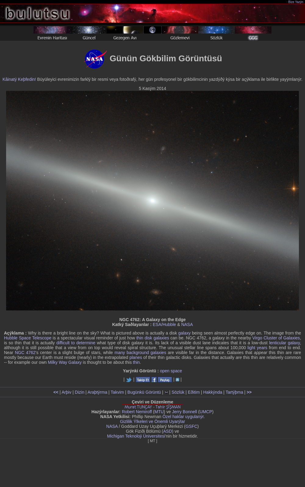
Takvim (117, 392)
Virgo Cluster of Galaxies (276, 337)
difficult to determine (75, 342)
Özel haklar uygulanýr (183, 416)
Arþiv (66, 392)
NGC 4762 (25, 352)
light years (257, 347)
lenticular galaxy (284, 342)
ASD (167, 431)
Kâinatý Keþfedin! (19, 79)
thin (139, 337)
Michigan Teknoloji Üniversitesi (136, 436)
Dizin (79, 392)
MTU (159, 411)
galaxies (161, 337)
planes (135, 357)
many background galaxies (140, 352)
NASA (187, 324)
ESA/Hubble (164, 324)
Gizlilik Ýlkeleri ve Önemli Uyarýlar (152, 421)
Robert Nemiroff (137, 411)
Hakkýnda (212, 392)
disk (148, 337)
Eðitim (194, 392)
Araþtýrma (97, 392)
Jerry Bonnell (184, 411)
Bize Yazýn (296, 2)
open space (171, 370)
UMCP (205, 411)
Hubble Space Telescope (27, 337)
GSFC (191, 426)
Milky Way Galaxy (65, 362)
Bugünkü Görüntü (144, 392)
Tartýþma (234, 392)
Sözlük (177, 392)
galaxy (184, 333)
